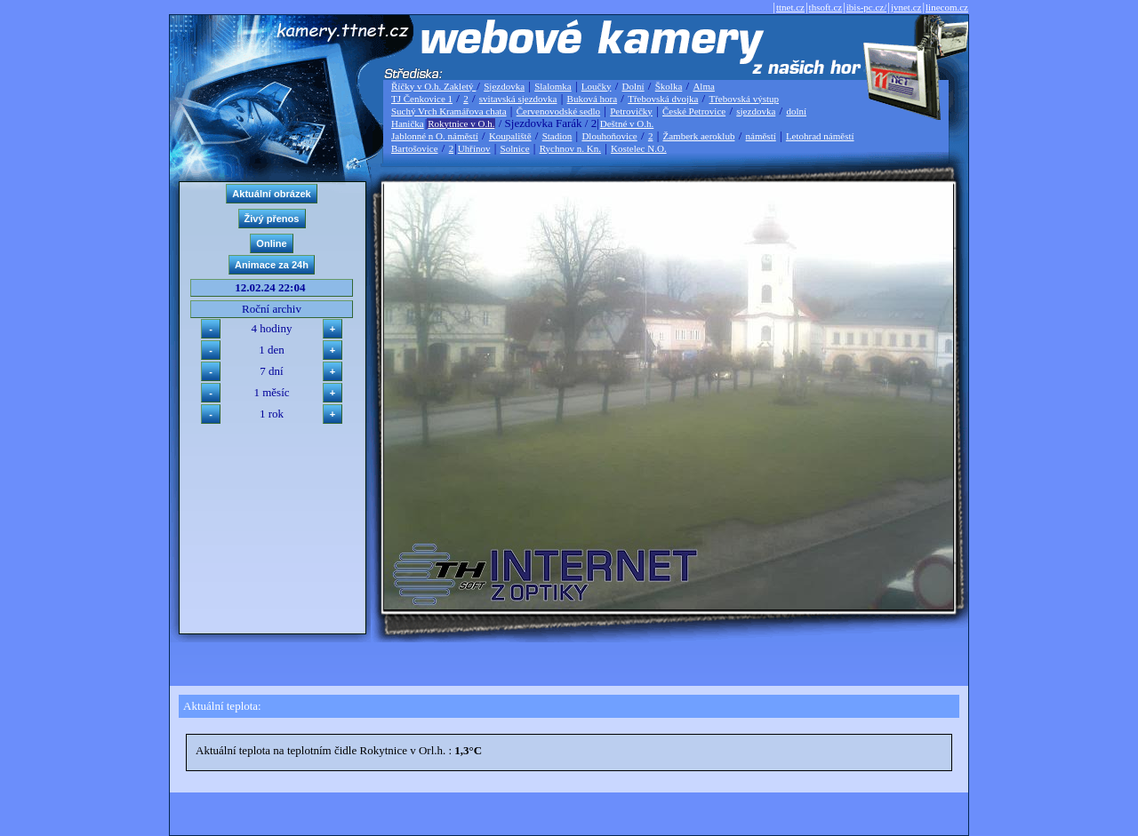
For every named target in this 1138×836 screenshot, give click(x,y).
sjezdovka (755, 111)
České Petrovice (693, 111)
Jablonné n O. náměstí (434, 136)
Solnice (515, 148)
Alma (703, 86)
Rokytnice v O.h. (461, 123)
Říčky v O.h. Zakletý (433, 86)
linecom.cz (947, 7)
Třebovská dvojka (663, 98)
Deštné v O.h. (627, 123)
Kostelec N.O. (639, 148)
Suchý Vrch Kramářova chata (449, 111)
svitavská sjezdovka (518, 98)
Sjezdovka (504, 86)
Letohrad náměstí (820, 136)
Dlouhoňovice (609, 136)
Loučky (596, 86)
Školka (669, 86)
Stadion (557, 136)
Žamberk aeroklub (698, 136)
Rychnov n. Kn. (570, 148)
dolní (796, 111)
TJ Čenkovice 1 (422, 98)
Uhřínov (474, 148)
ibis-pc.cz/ (866, 7)
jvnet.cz (906, 7)
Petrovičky (631, 111)
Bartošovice (414, 148)
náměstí (761, 136)
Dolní (633, 86)
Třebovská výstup (744, 98)
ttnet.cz (790, 7)
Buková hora (592, 98)
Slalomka (553, 86)
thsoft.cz (826, 7)
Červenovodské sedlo (558, 111)
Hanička (407, 123)
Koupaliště (510, 136)
